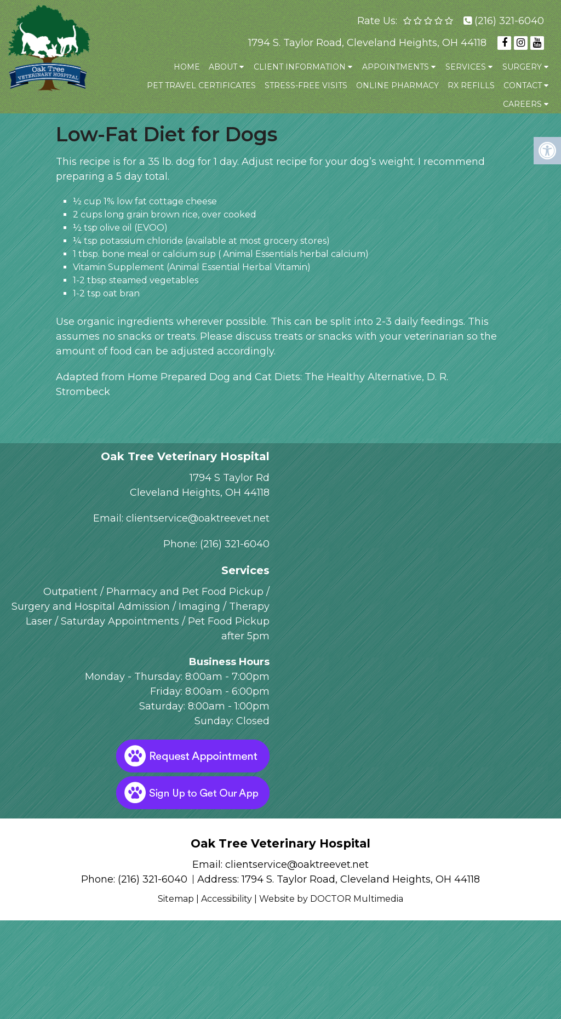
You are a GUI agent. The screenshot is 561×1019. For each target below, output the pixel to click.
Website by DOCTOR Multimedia (331, 899)
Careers (522, 104)
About (223, 67)
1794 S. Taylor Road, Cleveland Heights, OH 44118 (367, 43)
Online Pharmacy (397, 85)
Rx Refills (471, 85)
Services (465, 67)
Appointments (395, 67)
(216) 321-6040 (509, 21)
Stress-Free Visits (306, 85)
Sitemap (176, 899)
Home (187, 67)
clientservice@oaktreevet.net (198, 518)
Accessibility (226, 899)
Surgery (522, 67)
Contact (522, 85)
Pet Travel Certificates (201, 85)
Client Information (300, 67)
